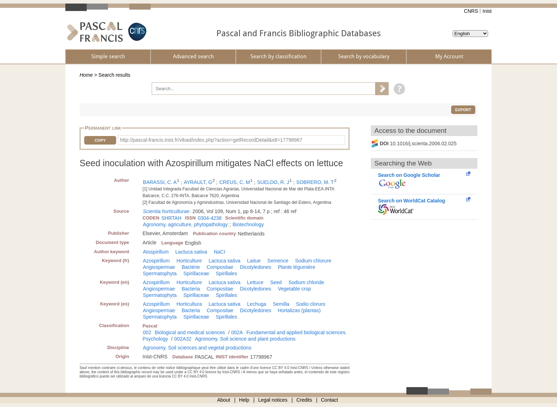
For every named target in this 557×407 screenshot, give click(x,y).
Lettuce (255, 282)
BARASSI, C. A (160, 182)
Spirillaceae (196, 273)
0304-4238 (210, 218)
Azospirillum (156, 261)
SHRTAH (171, 218)
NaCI (219, 252)
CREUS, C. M (234, 182)
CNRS (471, 11)
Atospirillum (155, 252)
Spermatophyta (160, 273)
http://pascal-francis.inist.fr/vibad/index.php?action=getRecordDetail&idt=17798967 (211, 140)
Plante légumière (296, 267)
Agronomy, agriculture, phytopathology (185, 224)
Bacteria (191, 289)
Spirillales (226, 273)
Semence (277, 261)
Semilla (281, 304)
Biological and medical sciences (190, 332)
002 (147, 332)
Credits (304, 400)
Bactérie (191, 267)
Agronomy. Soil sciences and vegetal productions (197, 348)
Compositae (220, 267)
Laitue (254, 261)
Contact (329, 400)
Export (463, 110)
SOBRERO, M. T (315, 182)
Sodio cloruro (310, 304)
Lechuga (256, 304)
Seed (276, 282)
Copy (100, 140)
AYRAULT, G (198, 182)
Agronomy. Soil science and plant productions (245, 339)
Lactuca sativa (191, 252)
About (223, 400)
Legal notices (273, 400)
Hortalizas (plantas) (299, 310)
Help (244, 400)
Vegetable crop (294, 289)
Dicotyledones (255, 267)
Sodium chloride (306, 282)
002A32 (182, 339)
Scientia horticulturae (166, 211)
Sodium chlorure (313, 261)
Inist (487, 11)
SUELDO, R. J (273, 182)
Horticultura (189, 304)
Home (86, 75)
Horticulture (189, 261)
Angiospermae (159, 267)
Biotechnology (248, 224)
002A (237, 332)
